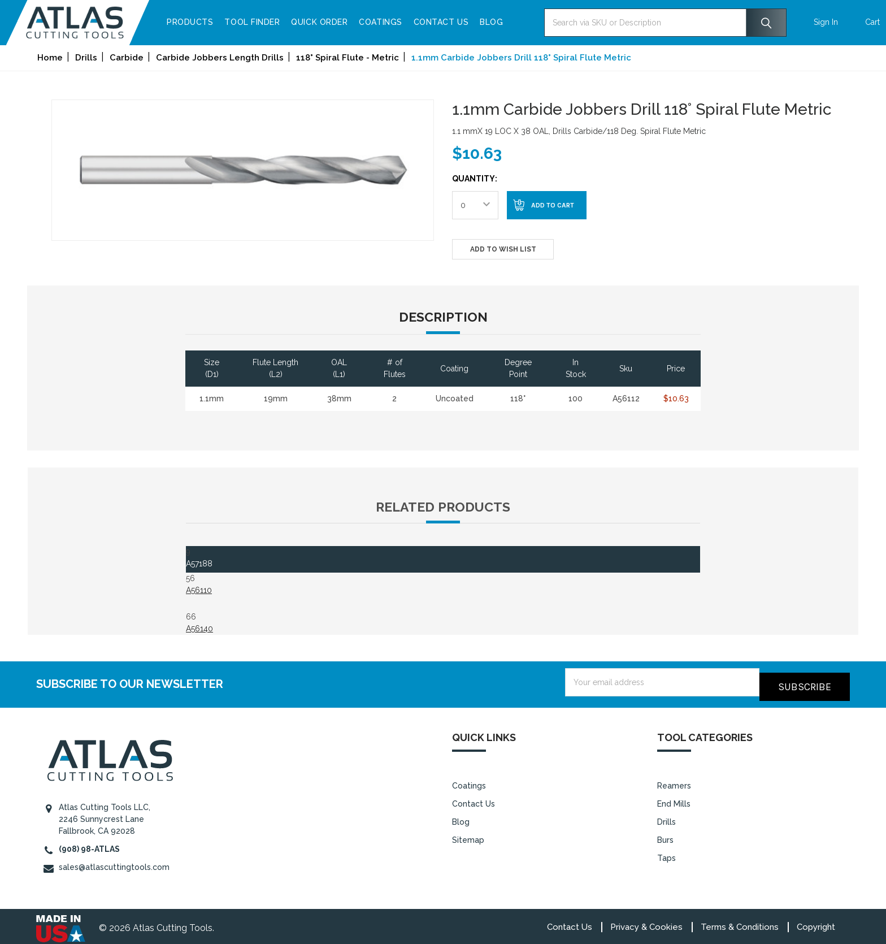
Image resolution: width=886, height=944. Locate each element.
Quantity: (474, 178)
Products (220, 22)
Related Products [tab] (443, 506)
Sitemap (468, 835)
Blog (521, 22)
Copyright (816, 922)
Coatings (410, 22)
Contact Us (471, 22)
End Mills (673, 799)
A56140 (199, 628)
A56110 (199, 590)
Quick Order (350, 22)
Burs (665, 835)
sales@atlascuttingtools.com (114, 862)
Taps (666, 853)
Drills (666, 817)
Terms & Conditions (740, 922)
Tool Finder (282, 22)
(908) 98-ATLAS (89, 844)
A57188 (199, 563)
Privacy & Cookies (646, 922)
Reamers (674, 781)
